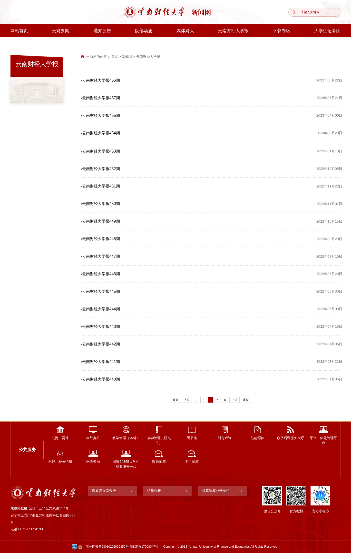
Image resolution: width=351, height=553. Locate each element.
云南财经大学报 (148, 57)
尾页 (246, 400)
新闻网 (127, 57)
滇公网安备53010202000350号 (107, 546)
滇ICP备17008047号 (144, 546)
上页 (187, 400)
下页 (234, 400)
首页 (114, 57)
